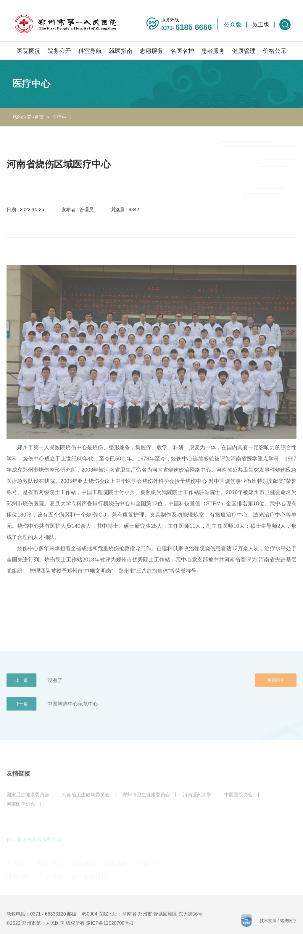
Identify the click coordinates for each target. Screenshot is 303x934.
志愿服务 (151, 51)
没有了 (55, 686)
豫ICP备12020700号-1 (109, 929)
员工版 (260, 24)
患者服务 (213, 51)
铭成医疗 (288, 927)
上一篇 (21, 686)
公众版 (232, 24)
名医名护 (182, 51)
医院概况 (28, 51)
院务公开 (59, 51)
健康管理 (244, 51)
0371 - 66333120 (48, 920)
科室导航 (90, 51)
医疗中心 (61, 117)
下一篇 (21, 710)
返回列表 (275, 686)
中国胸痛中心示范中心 (73, 710)
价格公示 (274, 51)
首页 (39, 117)
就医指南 (121, 51)
